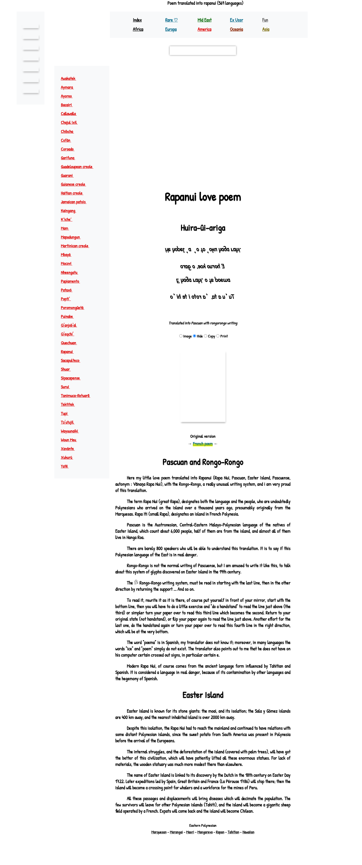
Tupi (67, 413)
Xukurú (69, 457)
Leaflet (123, 173)
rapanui (205, 115)
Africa (138, 29)
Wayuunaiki (72, 431)
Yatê (67, 466)
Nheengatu (72, 272)
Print (222, 336)
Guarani (69, 175)
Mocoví (69, 263)
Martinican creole (78, 246)
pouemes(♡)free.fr (230, 844)
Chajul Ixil (72, 122)
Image (184, 336)
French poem (202, 443)
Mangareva (205, 832)
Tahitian (235, 832)
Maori (189, 832)
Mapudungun (73, 237)
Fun (265, 20)
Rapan (221, 832)
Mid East (205, 20)
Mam (67, 228)
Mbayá (68, 254)
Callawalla (71, 113)
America (205, 29)
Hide (197, 336)
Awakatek (71, 78)
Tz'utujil (70, 422)
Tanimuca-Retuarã (78, 395)
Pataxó (69, 290)
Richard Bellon (216, 849)
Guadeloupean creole (81, 166)
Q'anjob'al (71, 325)
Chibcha (70, 131)
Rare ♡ (171, 20)
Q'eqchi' (70, 334)
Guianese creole (77, 184)
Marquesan (157, 832)
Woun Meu (71, 440)
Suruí (68, 387)
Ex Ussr (236, 20)
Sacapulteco (73, 360)
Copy (209, 336)
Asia (265, 29)
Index (137, 20)
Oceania (237, 29)
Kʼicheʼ (69, 219)
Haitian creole (75, 193)
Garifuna (70, 158)
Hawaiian (251, 832)
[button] (284, 72)
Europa (171, 29)
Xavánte (70, 448)
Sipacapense (73, 378)
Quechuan (71, 343)
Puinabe (69, 316)
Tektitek (70, 404)
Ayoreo (70, 96)
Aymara (70, 87)
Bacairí (69, 105)
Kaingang (70, 210)
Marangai (175, 832)
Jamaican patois (76, 202)
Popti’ (68, 299)
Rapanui (69, 351)
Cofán (68, 140)
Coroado (70, 149)
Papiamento (73, 281)
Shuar (68, 369)
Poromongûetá (75, 307)
